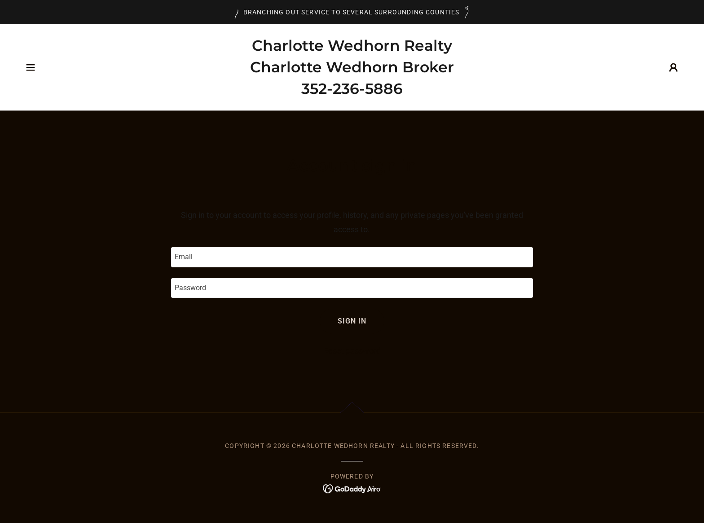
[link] (352, 91)
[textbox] (351, 257)
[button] (31, 67)
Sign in (352, 321)
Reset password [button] (352, 350)
